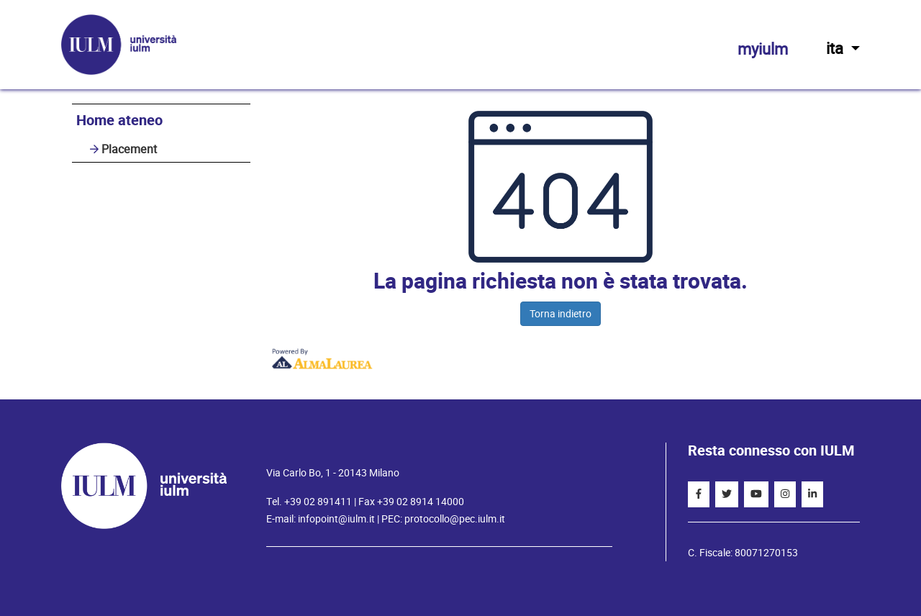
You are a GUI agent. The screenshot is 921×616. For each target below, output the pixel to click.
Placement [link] (129, 149)
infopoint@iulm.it (336, 519)
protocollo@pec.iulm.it (454, 519)
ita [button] (843, 48)
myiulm (763, 49)
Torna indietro (560, 314)
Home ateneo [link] (119, 120)
